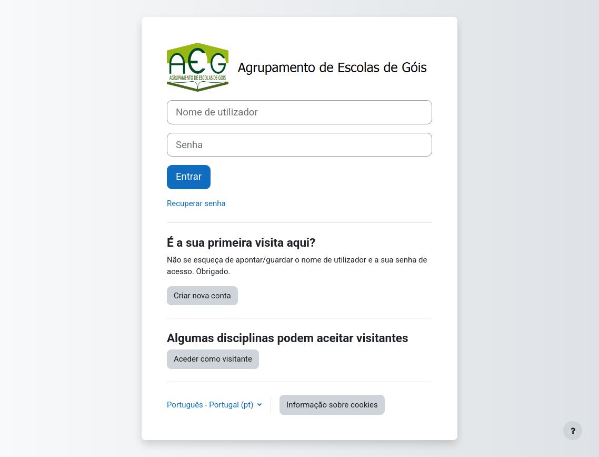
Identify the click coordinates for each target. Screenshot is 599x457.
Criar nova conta (202, 295)
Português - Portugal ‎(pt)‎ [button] (211, 405)
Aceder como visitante (213, 359)
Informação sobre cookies (332, 405)
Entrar (189, 176)
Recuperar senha (196, 203)
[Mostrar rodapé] (572, 430)
